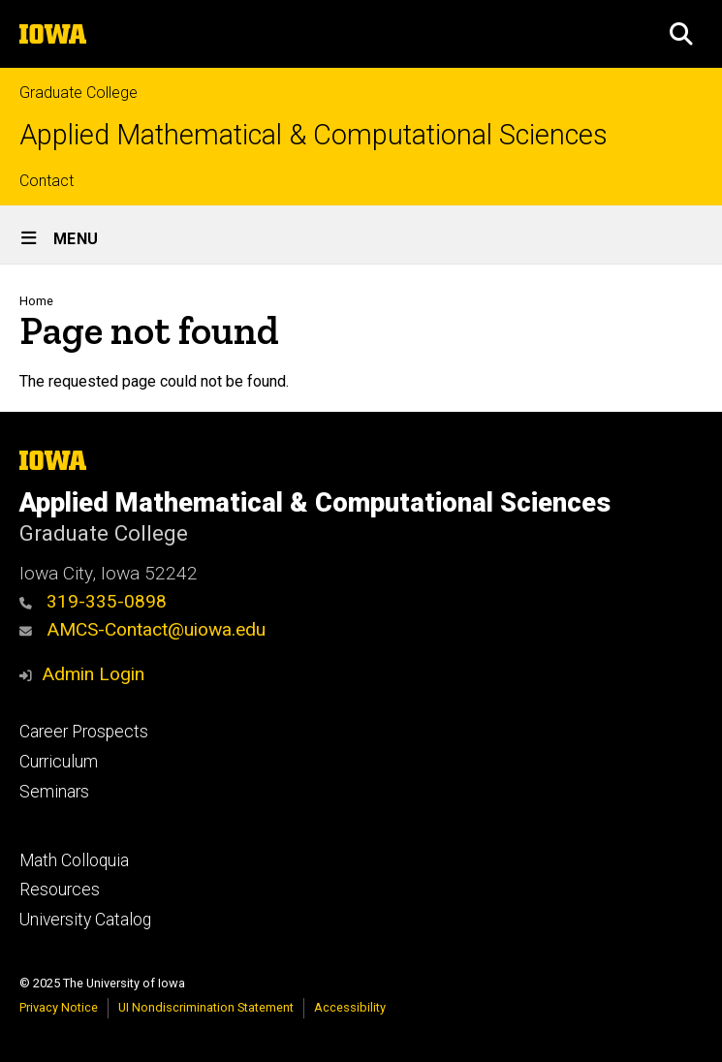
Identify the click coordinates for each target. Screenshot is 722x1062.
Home (36, 301)
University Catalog (85, 919)
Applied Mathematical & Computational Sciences (313, 135)
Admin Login (93, 674)
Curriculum (58, 761)
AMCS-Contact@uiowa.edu (142, 629)
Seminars (54, 791)
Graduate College (78, 92)
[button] (681, 34)
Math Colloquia (74, 860)
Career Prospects (83, 731)
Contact (46, 181)
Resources (59, 889)
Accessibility (350, 1007)
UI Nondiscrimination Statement (206, 1007)
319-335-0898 (93, 601)
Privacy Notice (58, 1007)
